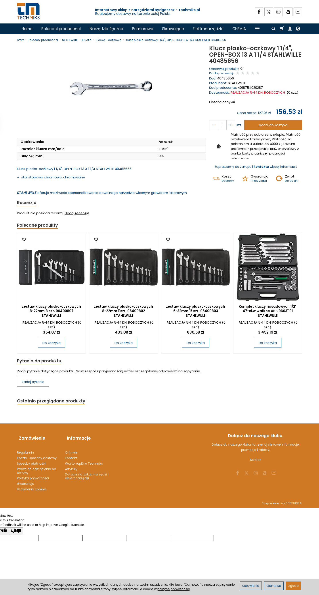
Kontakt (71, 455)
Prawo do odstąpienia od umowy (36, 468)
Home (26, 28)
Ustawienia (250, 585)
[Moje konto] (290, 28)
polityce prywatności (173, 589)
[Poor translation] (16, 528)
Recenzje (27, 203)
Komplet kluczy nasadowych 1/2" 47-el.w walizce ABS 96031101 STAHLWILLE (267, 312)
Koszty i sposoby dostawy (37, 455)
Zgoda (293, 585)
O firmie (71, 449)
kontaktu (261, 166)
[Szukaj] (273, 28)
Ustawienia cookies (32, 486)
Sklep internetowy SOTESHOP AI (282, 500)
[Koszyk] (281, 28)
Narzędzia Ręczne (106, 28)
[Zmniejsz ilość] (229, 125)
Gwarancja (25, 481)
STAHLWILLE (237, 83)
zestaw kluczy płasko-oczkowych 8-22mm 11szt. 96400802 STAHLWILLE (123, 312)
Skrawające (173, 28)
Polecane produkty (39, 226)
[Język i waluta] (298, 28)
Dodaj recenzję (77, 213)
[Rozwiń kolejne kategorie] (257, 28)
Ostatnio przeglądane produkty (53, 403)
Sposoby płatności (31, 460)
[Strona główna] (28, 11)
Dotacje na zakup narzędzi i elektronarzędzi (86, 473)
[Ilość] (220, 125)
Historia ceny (221, 102)
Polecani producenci (61, 28)
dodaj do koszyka (272, 125)
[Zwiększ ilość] (213, 125)
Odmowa (273, 585)
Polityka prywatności (33, 475)
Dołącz (255, 462)
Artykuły (71, 466)
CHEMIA (239, 28)
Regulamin (25, 449)
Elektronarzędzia (208, 28)
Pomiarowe (142, 28)
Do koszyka (51, 344)
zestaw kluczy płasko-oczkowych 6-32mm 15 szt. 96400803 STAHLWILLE (195, 312)
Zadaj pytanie (33, 383)
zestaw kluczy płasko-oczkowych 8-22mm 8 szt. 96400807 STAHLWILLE (51, 312)
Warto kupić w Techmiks (84, 460)
